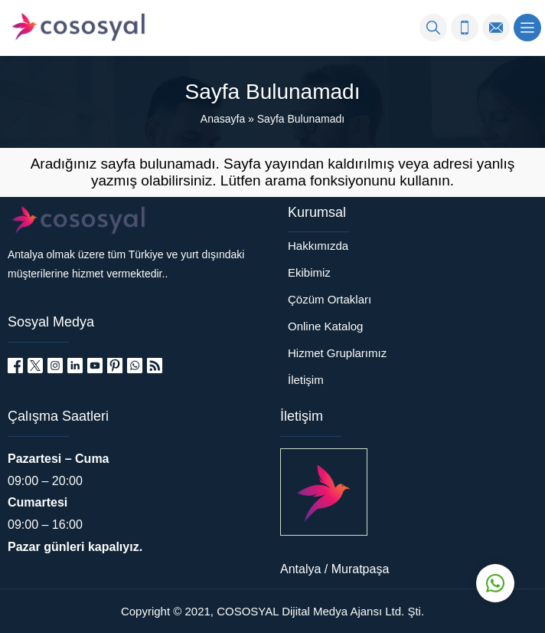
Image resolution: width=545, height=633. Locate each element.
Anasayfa (223, 119)
